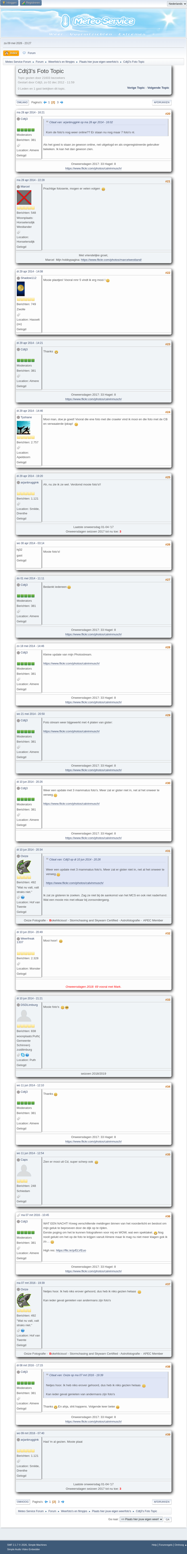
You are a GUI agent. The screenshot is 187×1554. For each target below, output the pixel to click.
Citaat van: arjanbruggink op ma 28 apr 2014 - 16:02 (81, 122)
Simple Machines (37, 1544)
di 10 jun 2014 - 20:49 (30, 932)
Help (154, 1544)
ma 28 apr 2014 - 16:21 (31, 112)
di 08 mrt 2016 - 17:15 (30, 1365)
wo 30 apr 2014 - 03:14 (30, 543)
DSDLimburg (29, 1005)
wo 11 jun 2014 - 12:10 (30, 1085)
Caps (24, 1159)
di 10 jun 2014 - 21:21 (30, 998)
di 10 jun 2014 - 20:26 (30, 781)
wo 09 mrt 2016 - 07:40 (30, 1433)
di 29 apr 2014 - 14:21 (30, 343)
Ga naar (113, 1519)
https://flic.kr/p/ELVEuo (71, 1250)
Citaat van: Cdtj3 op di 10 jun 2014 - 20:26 (75, 859)
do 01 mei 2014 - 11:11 (30, 578)
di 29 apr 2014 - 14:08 (30, 271)
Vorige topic (136, 87)
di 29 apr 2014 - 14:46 (30, 410)
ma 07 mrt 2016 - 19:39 (31, 1283)
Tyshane (26, 417)
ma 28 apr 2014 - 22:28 (31, 180)
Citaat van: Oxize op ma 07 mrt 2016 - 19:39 (76, 1375)
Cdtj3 (24, 119)
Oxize (24, 856)
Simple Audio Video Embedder (23, 1549)
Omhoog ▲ (181, 1544)
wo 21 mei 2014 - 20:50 (31, 714)
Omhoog (23, 1501)
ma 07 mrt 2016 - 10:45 (35, 1215)
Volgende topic (158, 87)
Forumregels (166, 1544)
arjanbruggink (30, 482)
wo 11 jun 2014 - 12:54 (30, 1153)
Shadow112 (28, 278)
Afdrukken (162, 102)
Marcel (25, 186)
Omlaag (22, 102)
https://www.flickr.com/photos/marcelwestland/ (111, 259)
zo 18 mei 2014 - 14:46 (30, 646)
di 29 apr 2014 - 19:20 (30, 476)
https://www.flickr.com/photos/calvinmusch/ (93, 168)
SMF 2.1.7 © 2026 (17, 1544)
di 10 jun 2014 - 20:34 (30, 849)
